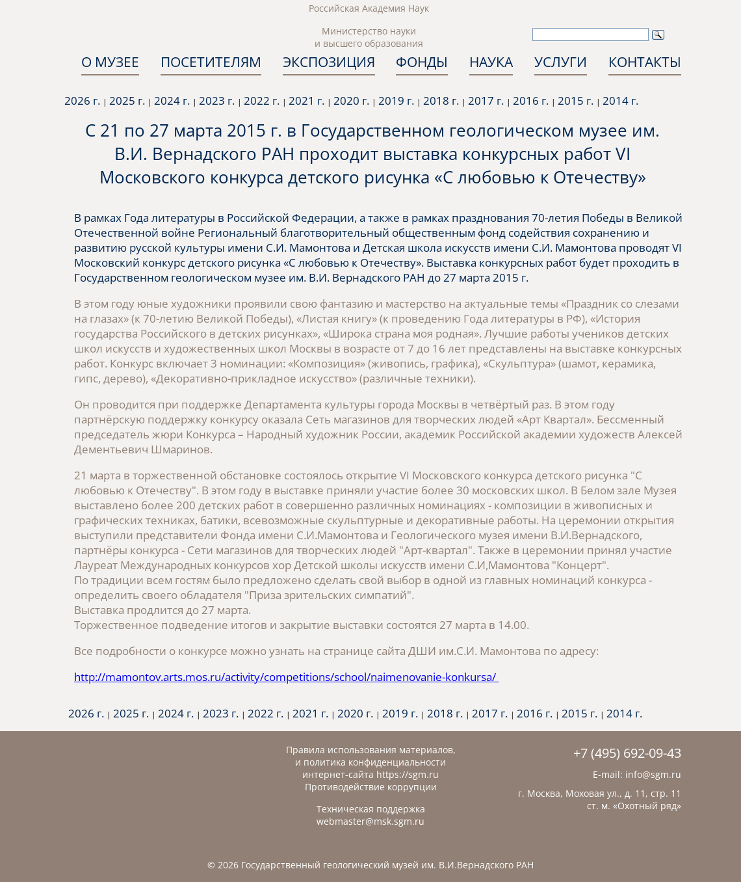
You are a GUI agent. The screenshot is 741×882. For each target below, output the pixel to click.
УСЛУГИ (560, 62)
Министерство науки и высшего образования (369, 37)
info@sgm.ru (653, 774)
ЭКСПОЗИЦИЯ (329, 62)
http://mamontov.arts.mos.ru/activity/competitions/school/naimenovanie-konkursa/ (286, 676)
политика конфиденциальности (375, 762)
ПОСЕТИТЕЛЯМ (211, 62)
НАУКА (491, 62)
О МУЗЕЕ (110, 62)
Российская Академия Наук (369, 8)
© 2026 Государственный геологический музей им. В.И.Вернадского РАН (370, 865)
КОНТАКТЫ (644, 62)
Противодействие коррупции (371, 787)
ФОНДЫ (422, 62)
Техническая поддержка (371, 809)
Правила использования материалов (369, 749)
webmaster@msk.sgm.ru (370, 821)
